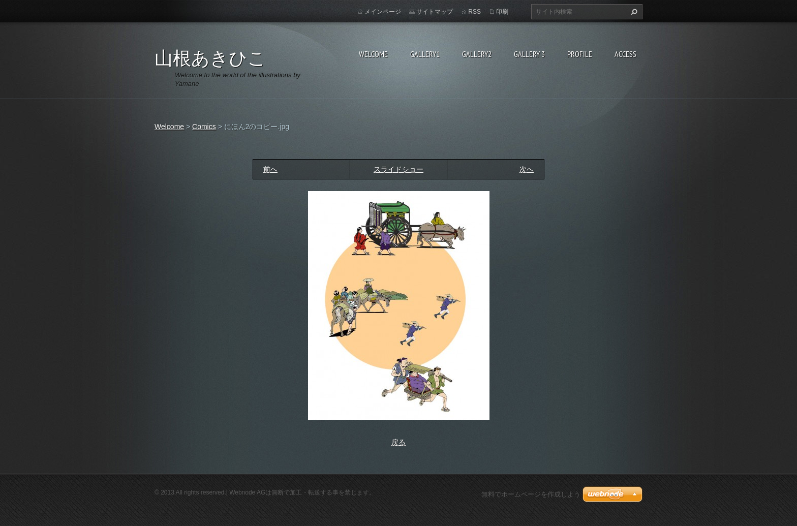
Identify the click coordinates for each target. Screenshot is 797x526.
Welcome (373, 54)
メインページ (382, 11)
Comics (204, 126)
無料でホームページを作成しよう (530, 494)
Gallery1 (425, 54)
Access (625, 54)
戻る (398, 442)
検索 (632, 11)
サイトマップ (434, 11)
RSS (474, 11)
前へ (270, 169)
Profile (579, 54)
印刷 (502, 11)
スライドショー (398, 169)
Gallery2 (477, 54)
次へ (526, 169)
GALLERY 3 (529, 54)
